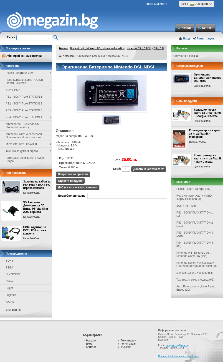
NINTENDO (13, 274)
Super (9, 288)
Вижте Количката (156, 3)
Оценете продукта (70, 180)
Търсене (126, 347)
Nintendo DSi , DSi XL (139, 48)
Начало (186, 27)
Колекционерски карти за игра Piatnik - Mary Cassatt (207, 158)
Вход (186, 38)
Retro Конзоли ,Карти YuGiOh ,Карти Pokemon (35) (194, 197)
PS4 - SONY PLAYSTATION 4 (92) (194, 244)
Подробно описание (71, 195)
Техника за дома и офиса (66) (195, 279)
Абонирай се (15, 55)
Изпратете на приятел (73, 174)
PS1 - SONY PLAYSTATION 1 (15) (194, 214)
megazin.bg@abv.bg (177, 345)
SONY (9, 260)
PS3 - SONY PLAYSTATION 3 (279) (194, 234)
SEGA (9, 267)
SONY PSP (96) (186, 205)
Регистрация (205, 38)
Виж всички (34, 55)
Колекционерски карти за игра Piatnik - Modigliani (204, 133)
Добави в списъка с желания (77, 187)
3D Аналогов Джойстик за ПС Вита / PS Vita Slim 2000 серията (35, 207)
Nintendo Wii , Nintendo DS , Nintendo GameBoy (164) (193, 254)
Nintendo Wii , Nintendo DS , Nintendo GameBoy (97, 48)
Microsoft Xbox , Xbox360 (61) (194, 272)
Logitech (11, 295)
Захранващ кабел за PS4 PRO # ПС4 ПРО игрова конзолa (37, 185)
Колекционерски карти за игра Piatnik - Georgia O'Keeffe (207, 113)
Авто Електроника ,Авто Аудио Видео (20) (195, 288)
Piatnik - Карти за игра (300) (193, 188)
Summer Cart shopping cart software (178, 356)
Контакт (207, 27)
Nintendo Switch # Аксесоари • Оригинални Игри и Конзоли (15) (197, 264)
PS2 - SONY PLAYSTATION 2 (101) (194, 224)
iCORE (10, 301)
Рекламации (128, 340)
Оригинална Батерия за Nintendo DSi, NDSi (207, 78)
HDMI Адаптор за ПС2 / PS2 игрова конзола (34, 230)
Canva (10, 281)
